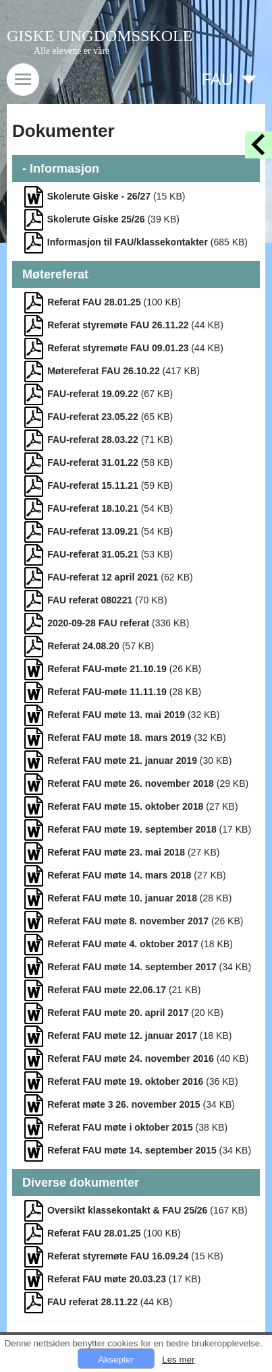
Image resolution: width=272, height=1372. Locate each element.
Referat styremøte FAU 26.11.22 (117, 325)
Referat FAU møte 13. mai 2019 (116, 714)
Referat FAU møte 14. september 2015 (132, 1150)
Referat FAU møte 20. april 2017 (117, 1012)
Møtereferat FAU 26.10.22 (103, 370)
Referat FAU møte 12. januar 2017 (122, 1035)
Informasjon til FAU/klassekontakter (127, 242)
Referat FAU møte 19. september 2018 (132, 829)
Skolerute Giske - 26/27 (99, 196)
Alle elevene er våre (71, 51)
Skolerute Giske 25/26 (96, 219)
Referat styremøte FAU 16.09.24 (117, 1256)
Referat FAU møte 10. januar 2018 (122, 898)
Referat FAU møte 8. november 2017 (128, 921)
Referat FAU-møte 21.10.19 (107, 668)
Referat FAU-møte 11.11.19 (107, 691)
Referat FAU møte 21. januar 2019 (122, 760)
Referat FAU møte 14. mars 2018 (119, 875)
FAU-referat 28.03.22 (92, 439)
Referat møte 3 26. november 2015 (123, 1104)
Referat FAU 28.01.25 (94, 302)
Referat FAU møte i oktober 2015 (120, 1127)
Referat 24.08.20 (83, 645)
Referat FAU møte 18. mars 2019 (119, 737)
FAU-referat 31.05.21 (92, 554)
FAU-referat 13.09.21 (92, 531)
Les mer (178, 1359)
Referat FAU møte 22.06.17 (106, 989)
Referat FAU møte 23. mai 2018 (116, 852)
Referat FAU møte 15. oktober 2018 (125, 806)
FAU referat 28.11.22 (92, 1301)
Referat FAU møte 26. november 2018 (130, 783)
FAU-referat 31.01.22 (92, 462)
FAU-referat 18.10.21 (92, 508)
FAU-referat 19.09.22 (92, 393)
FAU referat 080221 (89, 600)
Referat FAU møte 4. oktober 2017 (122, 943)
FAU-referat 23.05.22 (92, 416)
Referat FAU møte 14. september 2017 (132, 966)
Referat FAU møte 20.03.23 (106, 1279)
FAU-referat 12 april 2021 (102, 577)
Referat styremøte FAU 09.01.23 (117, 347)
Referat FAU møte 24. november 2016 (130, 1058)
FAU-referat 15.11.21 (92, 485)
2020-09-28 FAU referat (98, 623)
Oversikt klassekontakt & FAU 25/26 (127, 1210)
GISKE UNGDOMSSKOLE (99, 35)
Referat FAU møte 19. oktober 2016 (125, 1081)
